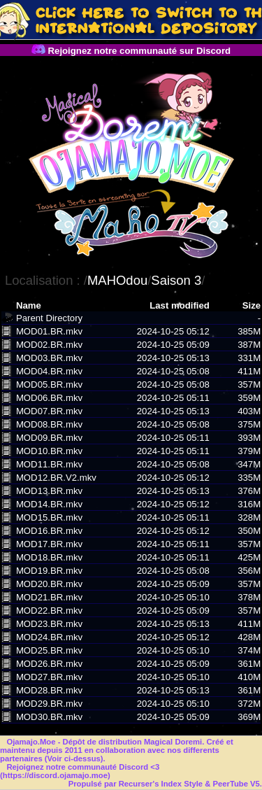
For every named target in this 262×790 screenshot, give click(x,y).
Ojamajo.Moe (30, 742)
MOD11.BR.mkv (49, 464)
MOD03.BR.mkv (49, 358)
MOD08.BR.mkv (49, 424)
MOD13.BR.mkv (49, 491)
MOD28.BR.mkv (49, 690)
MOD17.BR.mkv (49, 544)
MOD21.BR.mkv (49, 597)
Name (28, 305)
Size (251, 305)
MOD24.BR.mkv (49, 637)
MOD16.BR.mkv (49, 531)
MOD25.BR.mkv (49, 650)
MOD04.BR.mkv (49, 371)
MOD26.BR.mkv (49, 663)
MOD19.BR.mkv (49, 570)
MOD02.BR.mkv (49, 344)
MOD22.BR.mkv (49, 610)
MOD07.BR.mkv (49, 411)
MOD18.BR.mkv (49, 557)
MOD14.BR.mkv (49, 504)
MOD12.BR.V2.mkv (56, 477)
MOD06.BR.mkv (49, 398)
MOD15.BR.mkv (49, 517)
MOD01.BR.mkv (49, 331)
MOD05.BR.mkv (49, 384)
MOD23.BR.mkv (49, 624)
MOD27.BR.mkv (49, 677)
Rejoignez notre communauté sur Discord (131, 50)
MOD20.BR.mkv (49, 584)
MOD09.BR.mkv (49, 437)
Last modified (180, 305)
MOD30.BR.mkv (49, 717)
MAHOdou (117, 280)
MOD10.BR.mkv (49, 451)
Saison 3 (176, 280)
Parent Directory (49, 318)
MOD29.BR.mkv (49, 703)
